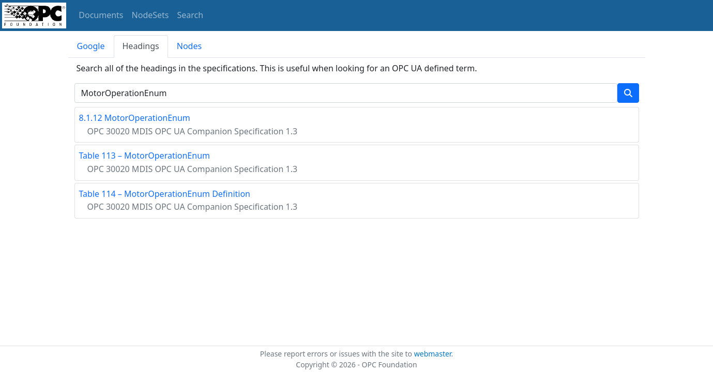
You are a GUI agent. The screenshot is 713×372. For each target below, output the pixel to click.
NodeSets (150, 15)
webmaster (432, 354)
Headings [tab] (141, 46)
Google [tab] (91, 46)
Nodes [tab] (189, 46)
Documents (101, 15)
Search (190, 15)
